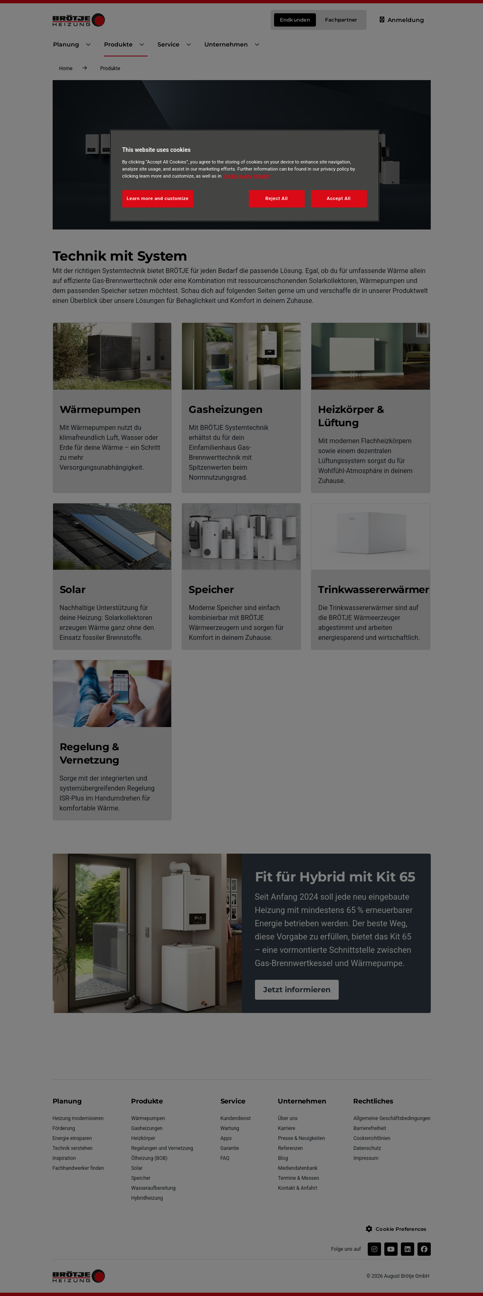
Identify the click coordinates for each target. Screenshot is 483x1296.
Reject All (276, 198)
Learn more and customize (158, 198)
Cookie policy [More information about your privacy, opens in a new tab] (237, 176)
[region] (244, 175)
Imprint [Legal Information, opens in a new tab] (261, 176)
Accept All (339, 198)
